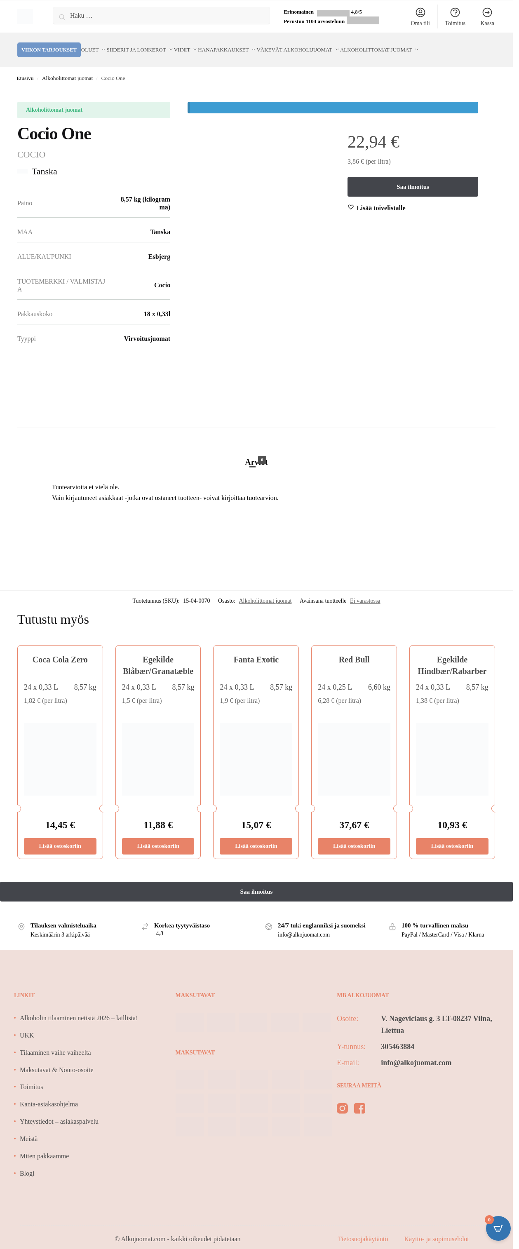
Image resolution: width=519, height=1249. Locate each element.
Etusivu (24, 68)
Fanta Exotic (256, 649)
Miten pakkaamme (44, 1146)
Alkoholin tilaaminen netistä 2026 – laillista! (79, 1008)
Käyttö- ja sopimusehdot (436, 1229)
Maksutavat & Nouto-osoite (57, 1060)
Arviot (256, 451)
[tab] (256, 443)
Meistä (29, 1128)
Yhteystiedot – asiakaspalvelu (59, 1111)
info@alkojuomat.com (416, 1053)
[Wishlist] (381, 198)
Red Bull (354, 649)
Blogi (27, 1163)
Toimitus (455, 16)
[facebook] (359, 1100)
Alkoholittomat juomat (67, 68)
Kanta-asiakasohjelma (49, 1094)
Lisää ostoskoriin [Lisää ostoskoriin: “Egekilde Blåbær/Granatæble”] (158, 836)
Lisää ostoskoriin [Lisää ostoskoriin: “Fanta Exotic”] (256, 836)
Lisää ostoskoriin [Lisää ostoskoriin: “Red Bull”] (354, 836)
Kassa (487, 16)
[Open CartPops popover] (498, 1228)
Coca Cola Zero (60, 649)
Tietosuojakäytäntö (364, 1229)
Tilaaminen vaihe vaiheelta (55, 1042)
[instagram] (342, 1100)
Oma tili (420, 16)
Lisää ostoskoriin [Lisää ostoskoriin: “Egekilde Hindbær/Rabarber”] (452, 836)
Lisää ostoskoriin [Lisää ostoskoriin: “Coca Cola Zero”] (60, 836)
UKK (27, 1025)
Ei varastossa (365, 591)
